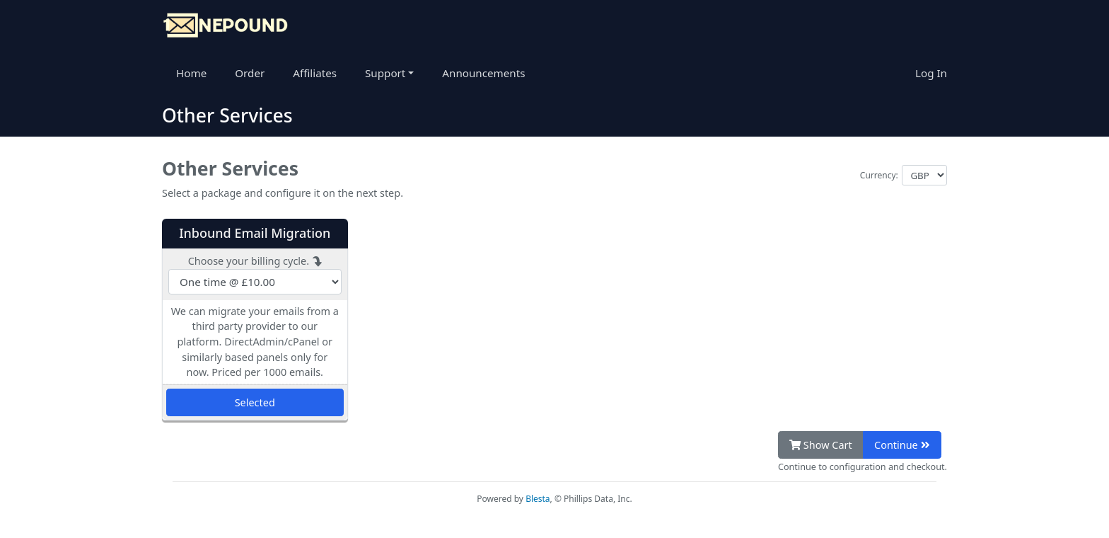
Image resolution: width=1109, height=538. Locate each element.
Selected (255, 402)
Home (191, 73)
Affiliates (315, 73)
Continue (901, 445)
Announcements (483, 73)
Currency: (879, 175)
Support (386, 73)
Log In (931, 73)
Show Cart (820, 445)
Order (250, 73)
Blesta (538, 499)
